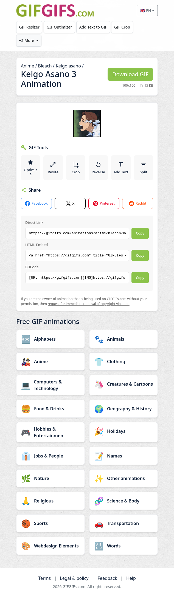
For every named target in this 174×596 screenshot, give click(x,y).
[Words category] (123, 546)
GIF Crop (122, 27)
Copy (140, 233)
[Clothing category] (123, 361)
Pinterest (104, 203)
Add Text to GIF (93, 27)
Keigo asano (68, 66)
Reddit (137, 203)
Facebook (36, 203)
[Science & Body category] (123, 501)
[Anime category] (50, 361)
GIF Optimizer (59, 27)
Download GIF (130, 74)
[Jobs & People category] (50, 456)
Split (143, 167)
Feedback (107, 578)
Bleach (45, 66)
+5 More (26, 40)
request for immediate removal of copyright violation (89, 303)
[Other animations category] (123, 478)
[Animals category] (123, 339)
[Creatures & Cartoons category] (123, 384)
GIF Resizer (29, 27)
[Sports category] (50, 523)
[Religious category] (50, 501)
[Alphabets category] (50, 339)
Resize (53, 167)
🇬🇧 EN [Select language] (145, 10)
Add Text (121, 167)
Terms (44, 578)
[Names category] (123, 456)
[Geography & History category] (123, 408)
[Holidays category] (123, 431)
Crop (76, 167)
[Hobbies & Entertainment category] (50, 432)
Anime (27, 66)
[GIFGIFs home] (55, 10)
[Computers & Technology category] (50, 385)
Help (131, 578)
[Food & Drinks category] (50, 408)
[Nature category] (50, 478)
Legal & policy (74, 578)
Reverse (98, 167)
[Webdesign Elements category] (50, 546)
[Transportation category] (123, 523)
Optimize (30, 168)
